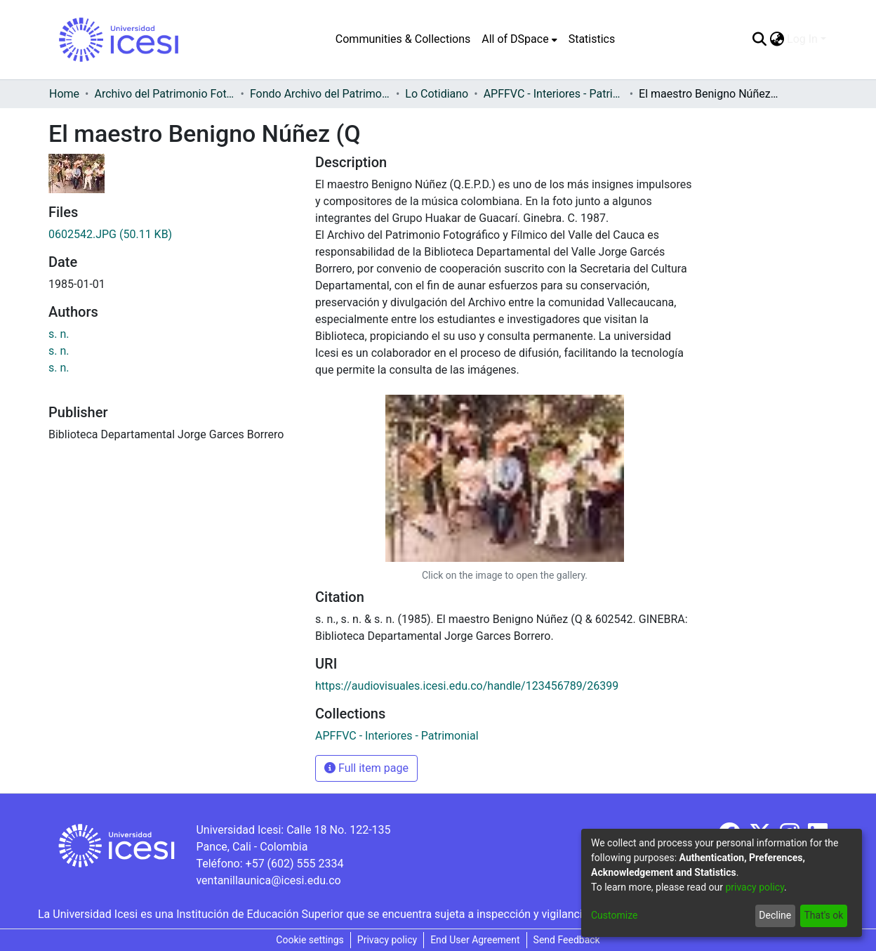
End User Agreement (474, 939)
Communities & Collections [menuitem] (403, 39)
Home (64, 93)
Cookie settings (310, 939)
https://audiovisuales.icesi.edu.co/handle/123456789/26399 (466, 686)
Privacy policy (387, 939)
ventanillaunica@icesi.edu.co (268, 880)
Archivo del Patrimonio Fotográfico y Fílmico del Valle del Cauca (164, 93)
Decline (775, 915)
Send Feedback (566, 939)
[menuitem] (519, 39)
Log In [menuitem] (802, 39)
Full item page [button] (366, 768)
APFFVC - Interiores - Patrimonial (554, 93)
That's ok (823, 915)
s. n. (58, 334)
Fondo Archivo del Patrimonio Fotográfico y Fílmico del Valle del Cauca (320, 93)
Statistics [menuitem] (592, 39)
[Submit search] (759, 39)
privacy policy (754, 887)
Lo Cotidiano (436, 93)
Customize (614, 915)
